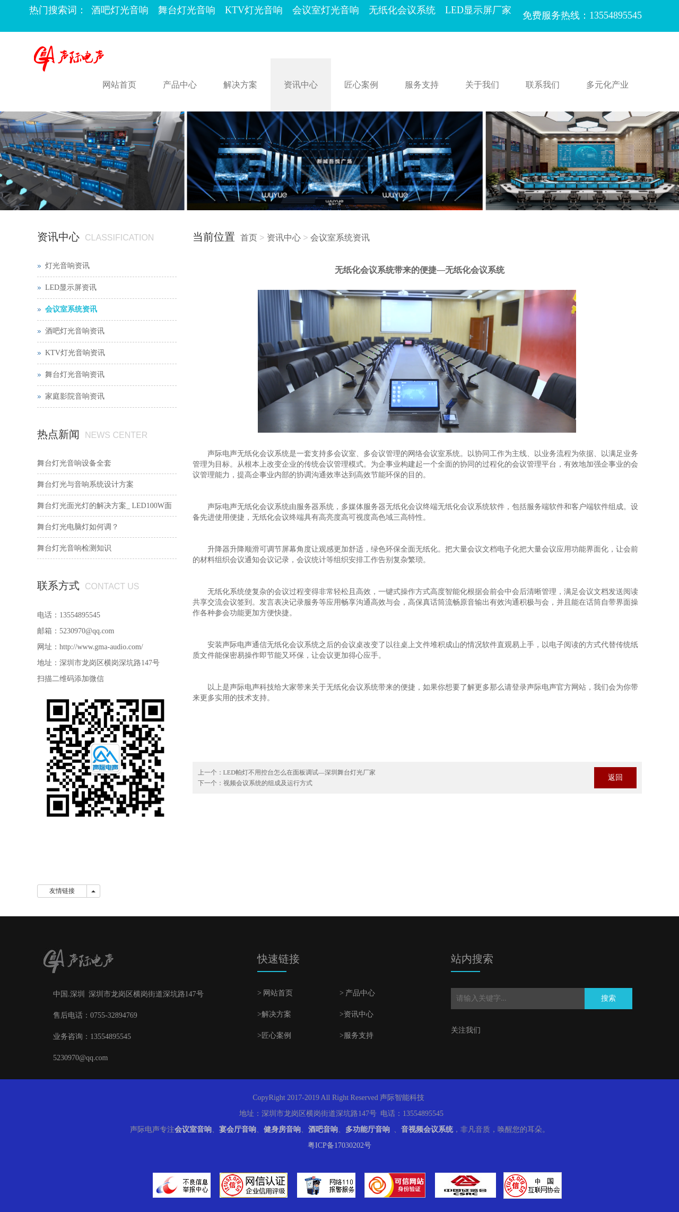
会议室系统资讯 (340, 237)
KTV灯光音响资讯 (75, 353)
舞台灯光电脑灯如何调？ (78, 527)
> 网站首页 (275, 993)
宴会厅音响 (237, 1129)
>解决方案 (274, 1014)
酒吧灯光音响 (120, 10)
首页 (248, 237)
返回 (615, 777)
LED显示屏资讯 (71, 287)
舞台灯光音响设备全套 (74, 463)
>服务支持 (356, 1035)
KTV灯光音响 (254, 10)
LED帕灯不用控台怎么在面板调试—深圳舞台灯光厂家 (299, 772)
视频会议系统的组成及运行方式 (267, 783)
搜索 (608, 998)
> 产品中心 (357, 993)
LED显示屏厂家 (478, 10)
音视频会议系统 (427, 1129)
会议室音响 (193, 1129)
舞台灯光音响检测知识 (74, 548)
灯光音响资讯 (67, 266)
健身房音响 (282, 1129)
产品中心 (180, 84)
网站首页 (119, 84)
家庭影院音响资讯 (75, 396)
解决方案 (240, 84)
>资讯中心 (356, 1014)
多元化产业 (607, 84)
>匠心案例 (274, 1035)
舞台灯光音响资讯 (75, 375)
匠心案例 (361, 84)
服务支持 (422, 84)
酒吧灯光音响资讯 (75, 331)
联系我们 (543, 84)
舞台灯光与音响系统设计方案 (85, 484)
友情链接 (62, 891)
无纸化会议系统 (402, 10)
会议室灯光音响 (325, 10)
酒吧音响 (323, 1129)
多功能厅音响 (367, 1129)
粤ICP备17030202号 (339, 1145)
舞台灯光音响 (186, 10)
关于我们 (482, 84)
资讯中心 (301, 84)
